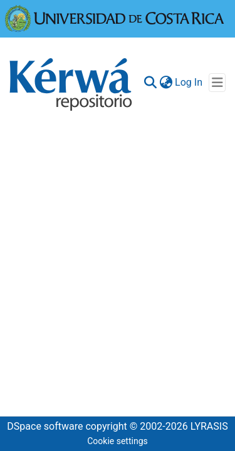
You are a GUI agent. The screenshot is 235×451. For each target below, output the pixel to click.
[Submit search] (150, 82)
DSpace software (45, 426)
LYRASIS (209, 426)
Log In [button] (189, 82)
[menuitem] (166, 82)
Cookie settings (117, 441)
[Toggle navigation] (217, 82)
